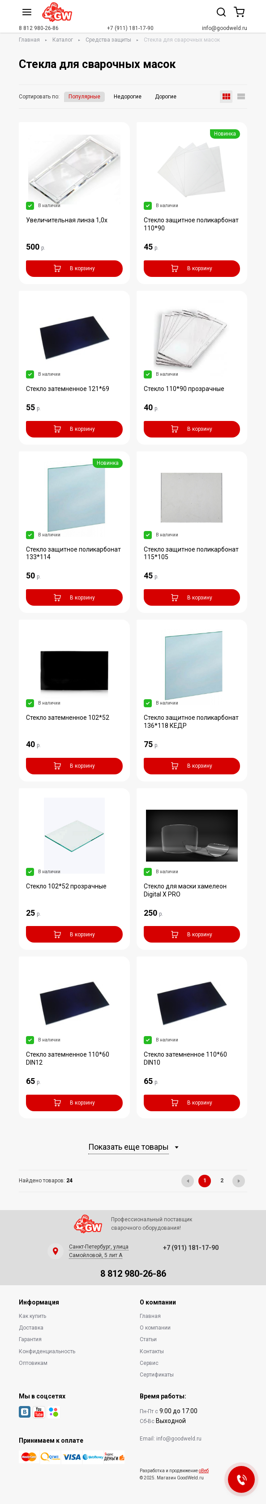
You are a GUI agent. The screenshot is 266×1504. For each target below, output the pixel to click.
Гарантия (30, 1339)
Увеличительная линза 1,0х (66, 220)
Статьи (148, 1339)
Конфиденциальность (47, 1351)
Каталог (62, 40)
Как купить (32, 1316)
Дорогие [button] (165, 96)
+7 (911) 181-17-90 (130, 28)
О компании (155, 1328)
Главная (29, 40)
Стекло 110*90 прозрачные (184, 388)
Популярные (84, 96)
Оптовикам (33, 1363)
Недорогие (128, 96)
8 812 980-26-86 (39, 28)
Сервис (149, 1363)
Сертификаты (157, 1375)
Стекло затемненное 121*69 (67, 388)
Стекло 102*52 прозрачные (66, 886)
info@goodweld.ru (224, 28)
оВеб (204, 1470)
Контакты (152, 1351)
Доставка (31, 1328)
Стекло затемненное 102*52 (67, 717)
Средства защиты (108, 40)
